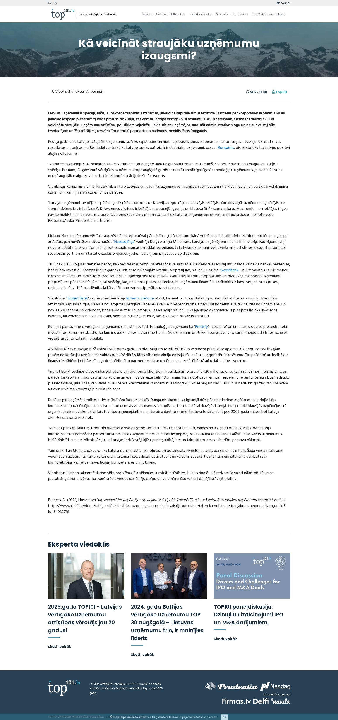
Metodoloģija (136, 716)
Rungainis (226, 148)
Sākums (147, 14)
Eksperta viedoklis (200, 14)
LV (49, 3)
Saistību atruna (115, 716)
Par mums (221, 14)
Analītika (161, 14)
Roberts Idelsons (140, 298)
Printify (201, 327)
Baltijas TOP (177, 14)
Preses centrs (239, 14)
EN (55, 3)
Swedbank (229, 270)
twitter (283, 3)
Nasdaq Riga (124, 242)
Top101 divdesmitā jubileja (268, 14)
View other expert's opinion (77, 91)
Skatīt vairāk (59, 646)
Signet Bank (77, 298)
